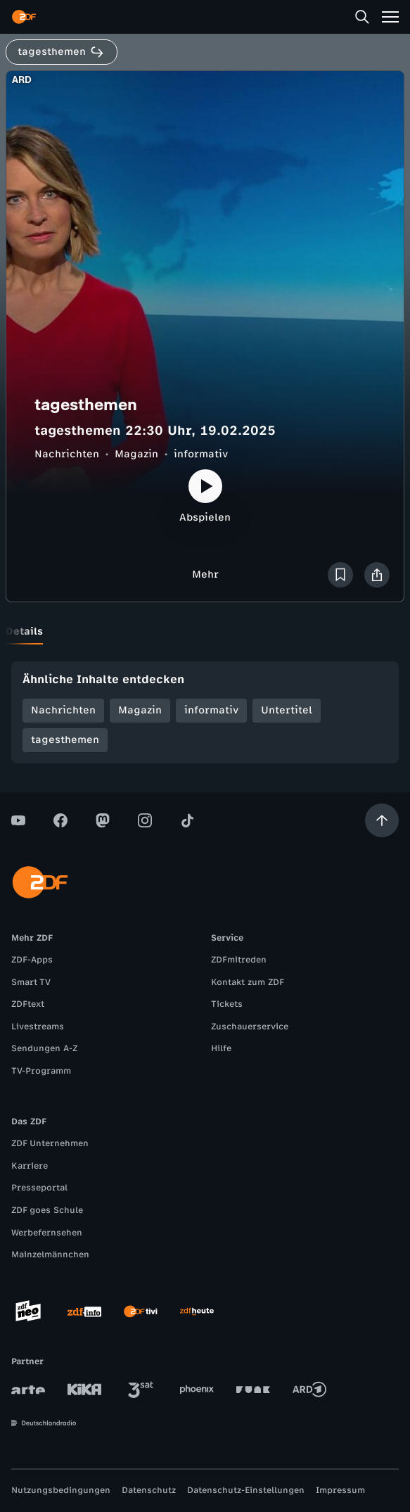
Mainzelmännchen (50, 1254)
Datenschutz (149, 1490)
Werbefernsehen (46, 1233)
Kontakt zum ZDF (247, 982)
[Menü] (390, 16)
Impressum (340, 1490)
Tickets (227, 1004)
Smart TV (31, 982)
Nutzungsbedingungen (60, 1490)
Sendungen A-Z (44, 1048)
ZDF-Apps (32, 960)
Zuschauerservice (249, 1026)
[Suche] (362, 16)
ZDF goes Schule (47, 1210)
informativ (201, 454)
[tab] (24, 631)
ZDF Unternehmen (50, 1143)
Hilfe (221, 1048)
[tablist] (205, 631)
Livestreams (37, 1026)
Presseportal (39, 1188)
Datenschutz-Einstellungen (246, 1490)
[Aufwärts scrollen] (382, 820)
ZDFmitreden (239, 960)
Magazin (136, 454)
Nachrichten (66, 454)
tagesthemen (65, 740)
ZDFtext (27, 1004)
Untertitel (286, 710)
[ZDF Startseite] (24, 17)
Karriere (29, 1166)
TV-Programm (41, 1071)
